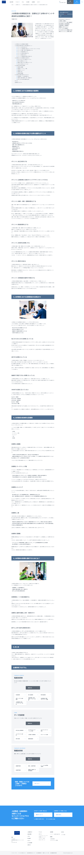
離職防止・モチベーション (63, 26)
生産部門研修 (18, 770)
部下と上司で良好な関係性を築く (24, 79)
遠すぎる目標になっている (22, 61)
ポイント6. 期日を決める (22, 54)
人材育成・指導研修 (31, 734)
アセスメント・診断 (42, 838)
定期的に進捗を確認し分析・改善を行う (25, 77)
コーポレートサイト (14, 852)
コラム (23, 1)
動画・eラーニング (62, 31)
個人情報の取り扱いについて (31, 852)
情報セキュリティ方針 (46, 852)
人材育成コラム (17, 4)
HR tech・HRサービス (42, 839)
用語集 (51, 836)
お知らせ (29, 844)
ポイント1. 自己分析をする (22, 47)
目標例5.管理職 (20, 73)
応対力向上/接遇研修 (19, 730)
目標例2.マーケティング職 (22, 68)
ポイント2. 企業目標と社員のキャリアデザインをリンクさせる (29, 48)
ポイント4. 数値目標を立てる (23, 51)
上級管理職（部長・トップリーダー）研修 (19, 703)
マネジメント (68, 19)
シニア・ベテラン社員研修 (63, 28)
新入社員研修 (30, 694)
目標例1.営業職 (20, 67)
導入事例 (27, 1)
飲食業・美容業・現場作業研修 (31, 770)
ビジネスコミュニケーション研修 (31, 730)
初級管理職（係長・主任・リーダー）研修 (31, 699)
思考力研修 (18, 738)
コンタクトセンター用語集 (54, 840)
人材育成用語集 (52, 838)
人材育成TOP (30, 831)
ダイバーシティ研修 (44, 734)
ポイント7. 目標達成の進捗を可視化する (25, 56)
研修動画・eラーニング (42, 836)
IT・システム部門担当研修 (44, 766)
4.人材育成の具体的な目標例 (20, 65)
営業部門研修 (18, 765)
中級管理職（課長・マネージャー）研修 (44, 699)
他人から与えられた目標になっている (24, 59)
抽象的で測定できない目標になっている (25, 62)
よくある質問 (30, 842)
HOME (12, 4)
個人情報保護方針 (39, 852)
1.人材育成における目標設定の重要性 (21, 44)
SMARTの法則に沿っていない (23, 64)
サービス (17, 1)
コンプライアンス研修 (19, 734)
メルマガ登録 (63, 834)
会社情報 (33, 1)
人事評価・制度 (69, 31)
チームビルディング (62, 29)
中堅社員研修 (61, 25)
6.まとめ (16, 80)
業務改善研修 (30, 738)
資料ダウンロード (70, 2)
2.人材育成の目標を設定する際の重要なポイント (23, 45)
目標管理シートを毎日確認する (23, 76)
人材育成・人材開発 (62, 20)
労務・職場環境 (69, 22)
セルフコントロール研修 (44, 730)
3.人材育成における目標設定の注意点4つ (22, 57)
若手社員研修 (43, 694)
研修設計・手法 (69, 29)
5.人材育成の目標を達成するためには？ (22, 74)
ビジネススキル (61, 19)
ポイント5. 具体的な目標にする (23, 53)
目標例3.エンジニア (21, 70)
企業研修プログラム (18, 82)
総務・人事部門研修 (31, 765)
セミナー (38, 1)
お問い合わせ (77, 2)
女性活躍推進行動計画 (53, 852)
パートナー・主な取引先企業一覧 (55, 834)
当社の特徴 (11, 1)
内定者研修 (18, 694)
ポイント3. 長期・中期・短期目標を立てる (25, 50)
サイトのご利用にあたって (22, 852)
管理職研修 (66, 25)
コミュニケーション (62, 22)
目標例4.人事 (20, 71)
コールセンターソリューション (43, 835)
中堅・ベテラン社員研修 (19, 699)
